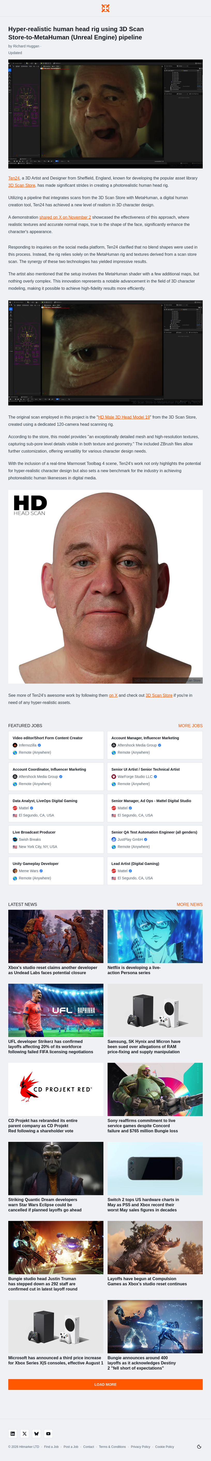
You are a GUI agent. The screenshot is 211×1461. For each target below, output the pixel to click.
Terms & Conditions (112, 1447)
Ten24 (14, 178)
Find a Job (51, 1447)
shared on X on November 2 (65, 217)
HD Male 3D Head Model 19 (124, 417)
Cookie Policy (164, 1447)
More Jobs (190, 726)
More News (190, 904)
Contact (88, 1447)
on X (113, 695)
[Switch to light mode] (199, 1446)
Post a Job (71, 1447)
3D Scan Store (21, 185)
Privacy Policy (140, 1447)
